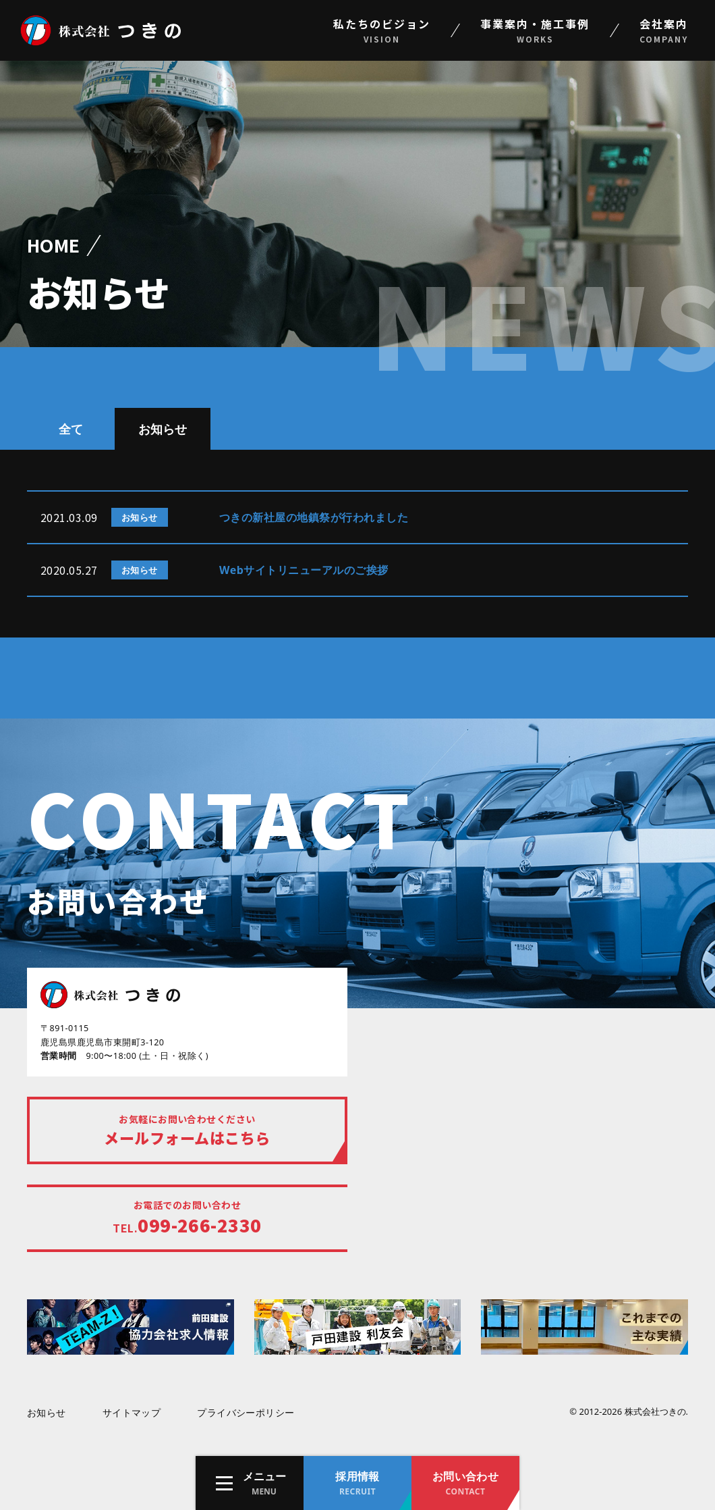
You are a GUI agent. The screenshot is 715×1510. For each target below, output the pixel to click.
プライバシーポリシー (246, 1412)
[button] (250, 1483)
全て (71, 429)
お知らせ (162, 429)
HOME (53, 245)
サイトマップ (132, 1412)
